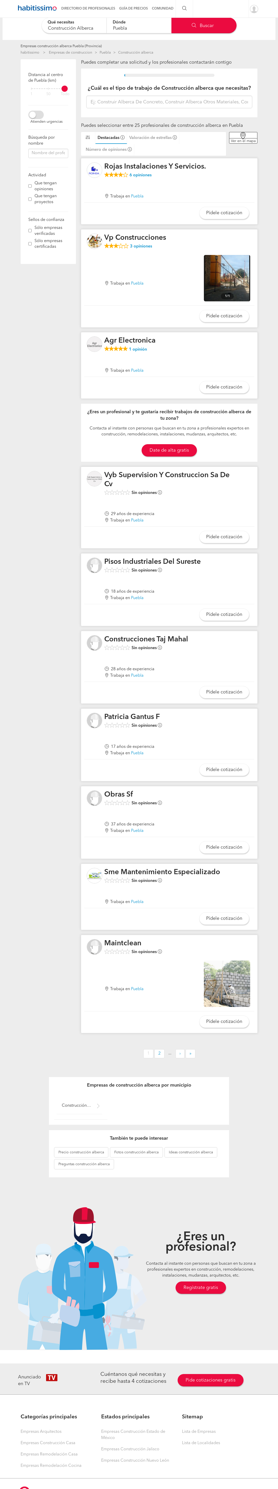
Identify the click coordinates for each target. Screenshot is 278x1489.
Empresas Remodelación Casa (49, 1454)
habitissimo (30, 52)
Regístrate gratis (201, 1287)
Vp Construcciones (135, 238)
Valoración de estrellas (150, 138)
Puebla (105, 52)
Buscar (203, 25)
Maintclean (122, 943)
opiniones (140, 175)
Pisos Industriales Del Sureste (152, 562)
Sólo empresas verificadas (48, 231)
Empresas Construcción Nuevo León (135, 1461)
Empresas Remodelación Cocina (51, 1466)
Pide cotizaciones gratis (211, 1380)
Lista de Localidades (201, 1443)
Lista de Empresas (199, 1432)
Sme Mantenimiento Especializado (162, 872)
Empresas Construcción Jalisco (130, 1449)
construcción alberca (81, 1152)
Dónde (119, 22)
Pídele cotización (224, 213)
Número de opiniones (106, 150)
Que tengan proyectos (45, 199)
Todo (65, 94)
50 (48, 94)
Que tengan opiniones (45, 186)
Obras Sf (118, 794)
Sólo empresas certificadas (48, 244)
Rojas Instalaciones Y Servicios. (155, 166)
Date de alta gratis (169, 450)
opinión (138, 350)
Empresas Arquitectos (41, 1432)
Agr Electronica (129, 340)
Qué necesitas (61, 22)
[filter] (48, 89)
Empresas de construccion (70, 52)
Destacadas (108, 138)
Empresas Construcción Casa (48, 1443)
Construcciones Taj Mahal (146, 639)
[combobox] (74, 25)
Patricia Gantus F (132, 717)
